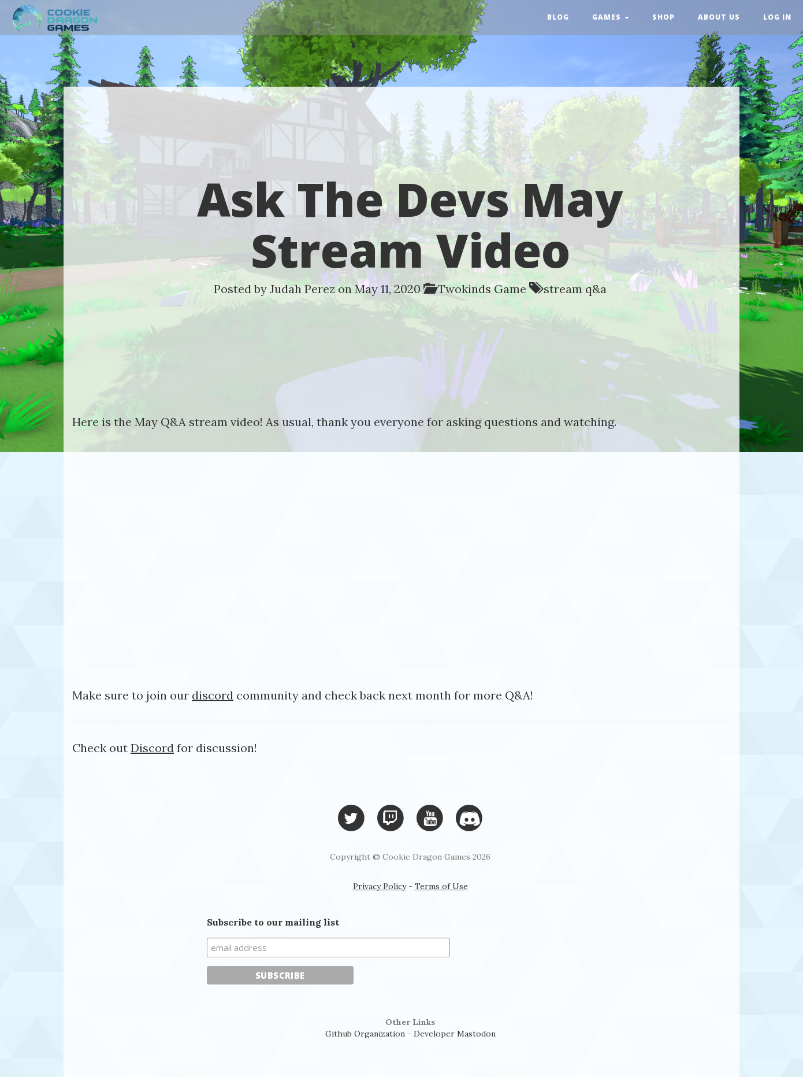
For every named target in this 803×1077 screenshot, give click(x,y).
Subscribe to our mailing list (273, 922)
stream (563, 289)
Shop (663, 17)
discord (212, 695)
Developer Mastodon (455, 1033)
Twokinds (464, 289)
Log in (777, 17)
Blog (558, 17)
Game (510, 289)
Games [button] (610, 17)
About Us (719, 17)
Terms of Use (441, 886)
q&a (596, 289)
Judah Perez (302, 289)
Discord (152, 748)
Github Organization (365, 1033)
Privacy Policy (379, 886)
